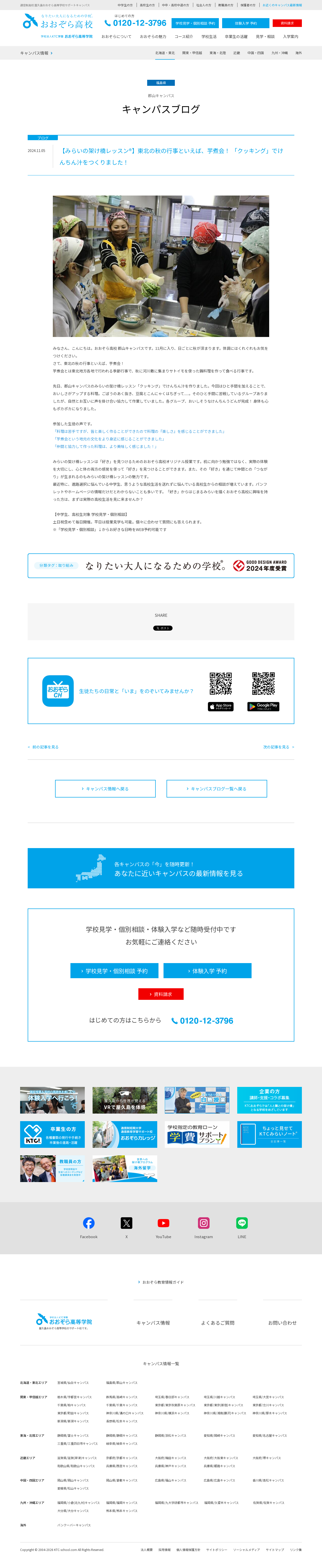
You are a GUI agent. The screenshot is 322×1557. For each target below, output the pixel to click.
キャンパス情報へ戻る (107, 788)
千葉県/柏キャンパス (71, 1405)
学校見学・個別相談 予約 (195, 23)
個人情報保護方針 (188, 1549)
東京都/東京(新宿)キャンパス (223, 1405)
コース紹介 (184, 36)
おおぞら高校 (58, 26)
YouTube (163, 1236)
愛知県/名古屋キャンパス (270, 1435)
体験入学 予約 (246, 23)
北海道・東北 (165, 52)
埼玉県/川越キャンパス (219, 1397)
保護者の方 (248, 5)
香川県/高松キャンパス (268, 1480)
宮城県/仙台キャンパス (73, 1382)
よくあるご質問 (217, 1322)
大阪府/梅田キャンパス (170, 1458)
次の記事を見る (276, 746)
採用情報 (164, 1549)
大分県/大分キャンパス (73, 1510)
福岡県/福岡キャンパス (122, 1502)
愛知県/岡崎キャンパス (219, 1435)
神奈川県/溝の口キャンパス (125, 1413)
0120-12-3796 (135, 24)
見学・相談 (265, 36)
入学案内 (290, 36)
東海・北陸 (218, 52)
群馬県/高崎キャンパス (122, 1397)
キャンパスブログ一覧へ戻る (219, 788)
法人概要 (147, 1549)
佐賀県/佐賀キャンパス (269, 1502)
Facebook (89, 1236)
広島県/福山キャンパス (170, 1480)
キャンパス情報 (34, 53)
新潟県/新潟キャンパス (73, 1421)
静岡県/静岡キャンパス (122, 1435)
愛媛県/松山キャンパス (73, 1488)
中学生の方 (125, 5)
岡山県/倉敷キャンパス (122, 1480)
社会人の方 (203, 5)
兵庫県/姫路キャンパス (219, 1466)
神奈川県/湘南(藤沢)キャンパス (225, 1413)
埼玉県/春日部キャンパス (172, 1397)
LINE (242, 1236)
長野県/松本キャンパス (122, 1421)
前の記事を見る (45, 746)
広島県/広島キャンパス (219, 1480)
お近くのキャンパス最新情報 (282, 5)
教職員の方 (225, 5)
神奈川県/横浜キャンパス (172, 1413)
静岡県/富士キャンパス (73, 1435)
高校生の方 (147, 5)
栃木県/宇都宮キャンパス (74, 1397)
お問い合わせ (282, 1322)
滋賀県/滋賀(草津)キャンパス (77, 1458)
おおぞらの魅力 (153, 36)
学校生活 (209, 36)
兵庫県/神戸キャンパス (170, 1466)
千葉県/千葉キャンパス (122, 1405)
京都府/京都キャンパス (122, 1458)
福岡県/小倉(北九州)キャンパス (78, 1502)
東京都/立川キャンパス (268, 1405)
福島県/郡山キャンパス (122, 1382)
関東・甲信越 (192, 52)
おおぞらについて (116, 36)
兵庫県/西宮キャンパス (122, 1466)
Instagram (203, 1236)
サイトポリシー (216, 1549)
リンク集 (296, 1549)
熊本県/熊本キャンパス (122, 1510)
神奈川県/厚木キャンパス (270, 1413)
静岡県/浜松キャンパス (170, 1435)
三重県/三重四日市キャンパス (77, 1443)
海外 (298, 52)
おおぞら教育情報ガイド (163, 1282)
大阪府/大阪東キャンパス (221, 1458)
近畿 (236, 52)
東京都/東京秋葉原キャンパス (175, 1405)
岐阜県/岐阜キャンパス (122, 1443)
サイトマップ (275, 1549)
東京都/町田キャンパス (73, 1413)
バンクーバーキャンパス (74, 1525)
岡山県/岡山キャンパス (73, 1480)
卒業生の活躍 (236, 36)
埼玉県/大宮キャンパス (268, 1397)
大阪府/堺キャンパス (267, 1458)
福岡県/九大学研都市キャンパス (176, 1502)
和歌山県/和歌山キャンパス (76, 1466)
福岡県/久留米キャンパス (221, 1502)
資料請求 (287, 23)
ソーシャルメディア (246, 1549)
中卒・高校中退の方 (175, 5)
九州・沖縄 (279, 52)
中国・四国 (256, 52)
